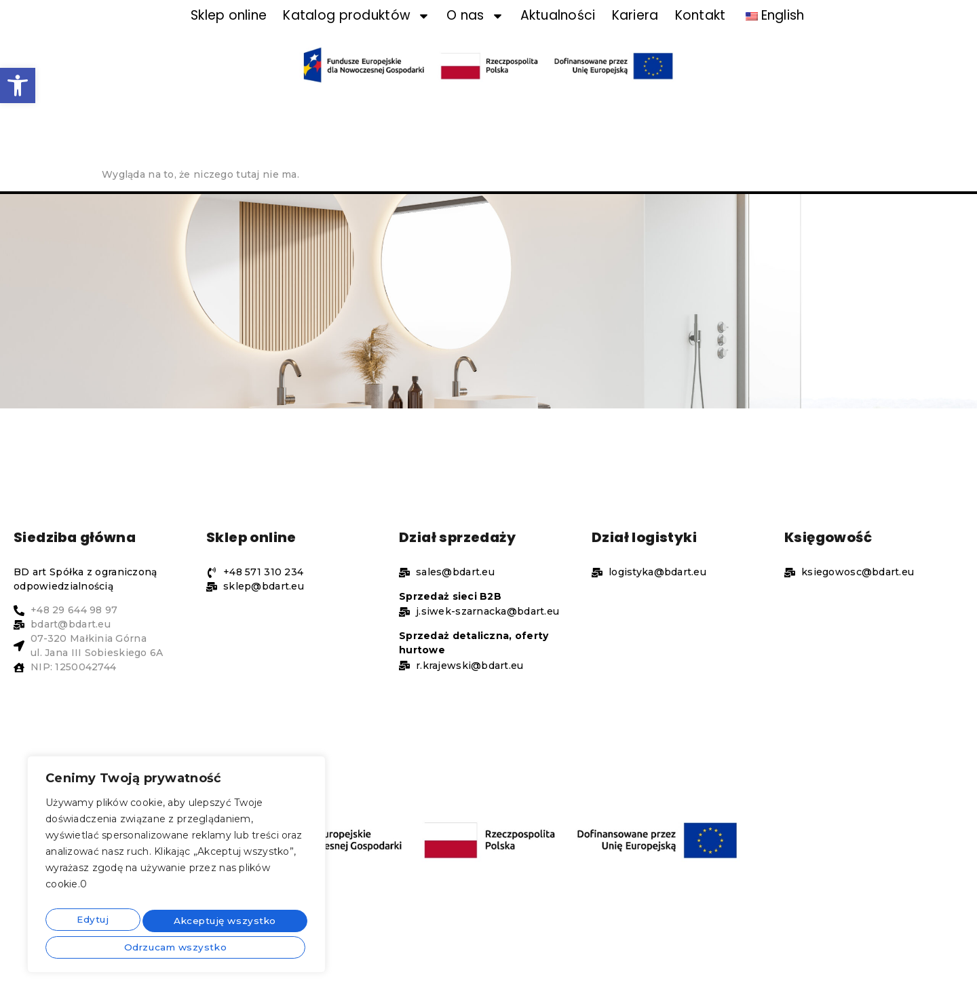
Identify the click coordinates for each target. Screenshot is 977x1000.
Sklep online (229, 36)
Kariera (635, 36)
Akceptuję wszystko (177, 946)
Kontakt (700, 36)
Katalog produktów (356, 36)
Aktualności (558, 36)
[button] (17, 85)
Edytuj (88, 922)
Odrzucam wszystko (218, 922)
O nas (474, 36)
